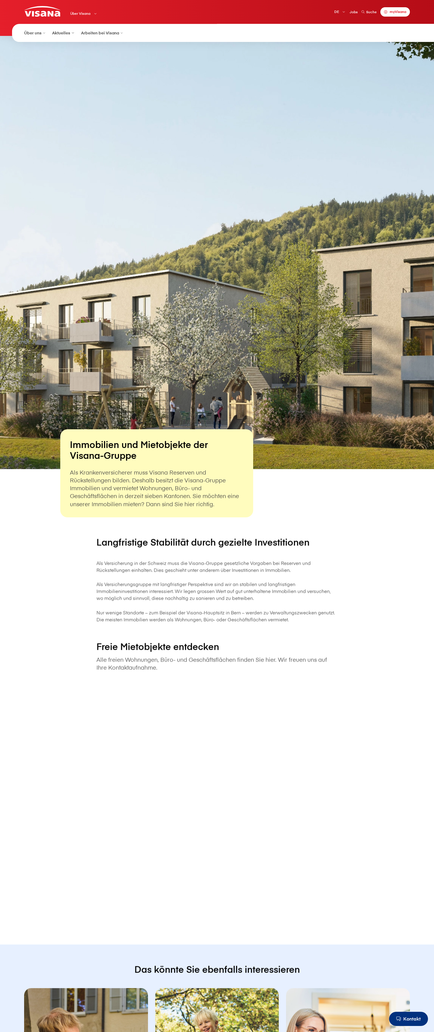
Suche (368, 12)
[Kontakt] (408, 1019)
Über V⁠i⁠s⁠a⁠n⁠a (80, 13)
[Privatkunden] (42, 11)
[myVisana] (395, 12)
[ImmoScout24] (217, 819)
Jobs (354, 12)
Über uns (35, 32)
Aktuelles (63, 32)
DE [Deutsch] (336, 12)
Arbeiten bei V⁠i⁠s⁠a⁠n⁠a (102, 32)
